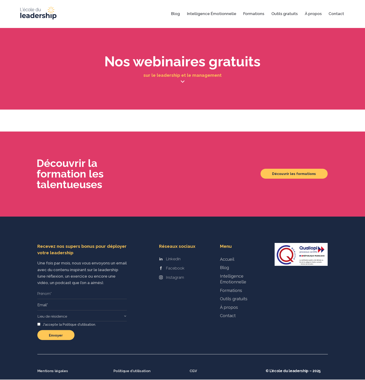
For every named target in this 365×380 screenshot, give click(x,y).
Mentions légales (53, 371)
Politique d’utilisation (132, 371)
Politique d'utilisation (79, 325)
